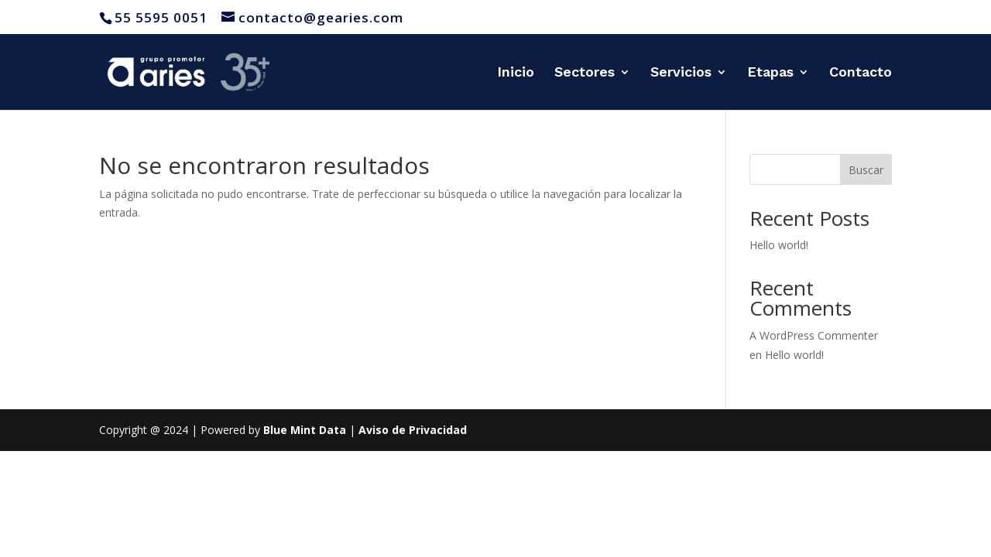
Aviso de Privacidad (412, 429)
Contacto (860, 73)
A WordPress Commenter (813, 335)
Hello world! (778, 244)
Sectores (584, 73)
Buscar (866, 169)
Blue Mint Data (304, 429)
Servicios (681, 73)
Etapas (770, 73)
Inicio (515, 73)
